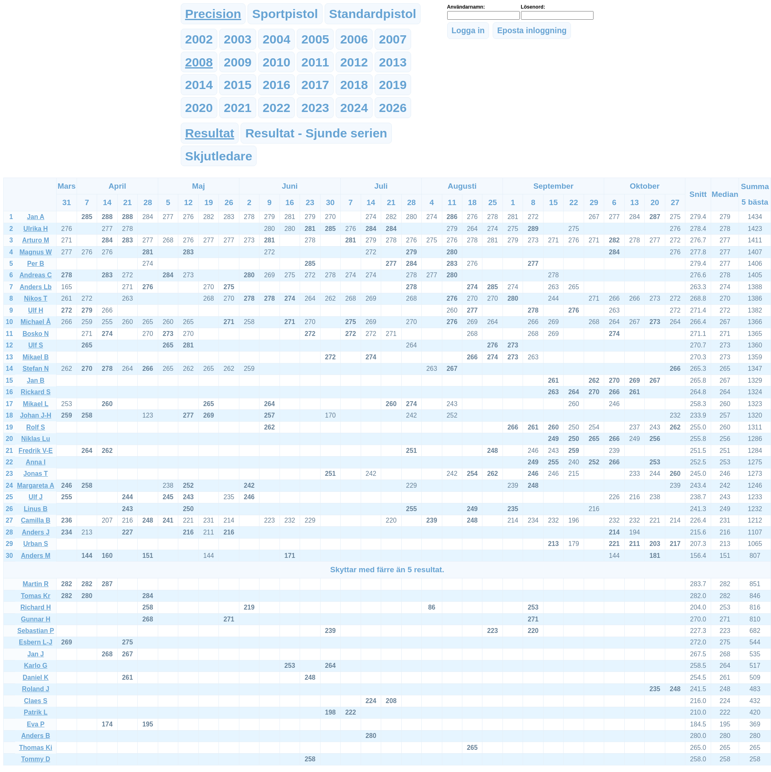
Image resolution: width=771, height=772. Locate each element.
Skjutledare (218, 156)
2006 (354, 39)
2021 (238, 107)
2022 (277, 107)
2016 (277, 84)
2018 (354, 84)
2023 (315, 107)
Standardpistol (372, 14)
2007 (393, 39)
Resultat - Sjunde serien (316, 133)
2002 (199, 39)
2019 (393, 84)
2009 (238, 62)
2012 (354, 62)
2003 (238, 39)
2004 (277, 39)
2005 (315, 39)
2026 (393, 107)
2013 (393, 62)
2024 (354, 107)
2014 (199, 84)
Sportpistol (285, 14)
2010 (277, 62)
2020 (199, 107)
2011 (315, 62)
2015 (238, 84)
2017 (315, 84)
